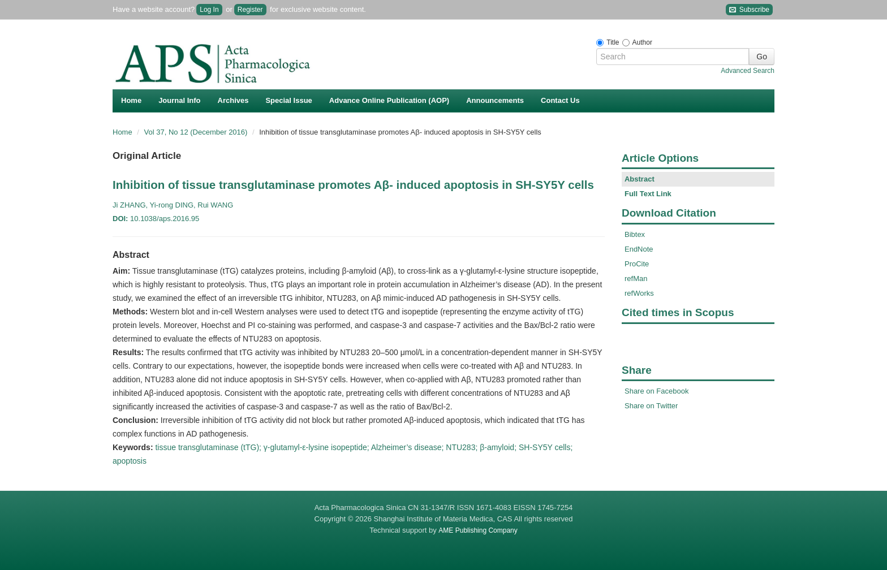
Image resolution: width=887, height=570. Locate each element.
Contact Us (560, 100)
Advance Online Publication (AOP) (389, 100)
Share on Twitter (651, 405)
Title (612, 42)
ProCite (637, 264)
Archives (233, 100)
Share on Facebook (656, 391)
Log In (209, 10)
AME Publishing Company (477, 530)
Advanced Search (747, 71)
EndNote (639, 249)
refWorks (639, 293)
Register (250, 10)
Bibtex (635, 234)
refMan (636, 278)
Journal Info (179, 100)
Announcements (495, 100)
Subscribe (749, 10)
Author (642, 42)
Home (131, 100)
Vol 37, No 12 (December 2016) (196, 132)
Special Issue (288, 100)
